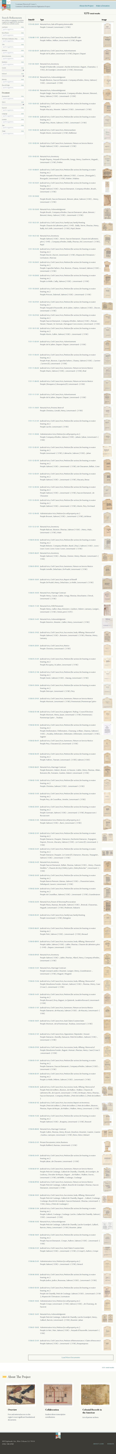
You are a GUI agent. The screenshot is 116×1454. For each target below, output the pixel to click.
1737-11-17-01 (33, 394)
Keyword (13, 108)
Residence (13, 62)
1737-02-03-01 (33, 51)
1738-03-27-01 (33, 1034)
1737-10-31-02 (33, 328)
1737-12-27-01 (33, 527)
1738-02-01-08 (33, 712)
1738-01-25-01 (33, 659)
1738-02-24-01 (33, 849)
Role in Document (13, 56)
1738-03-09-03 (33, 955)
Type (13, 125)
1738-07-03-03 (33, 1288)
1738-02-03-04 (33, 725)
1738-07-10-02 (33, 1301)
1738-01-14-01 (33, 619)
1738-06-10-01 (33, 1195)
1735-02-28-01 (33, 24)
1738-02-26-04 (33, 889)
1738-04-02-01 (33, 1074)
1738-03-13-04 (33, 981)
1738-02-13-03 (33, 794)
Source (13, 102)
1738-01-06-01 (33, 553)
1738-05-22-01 (33, 1142)
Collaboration (52, 1410)
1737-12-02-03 (33, 461)
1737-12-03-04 (33, 487)
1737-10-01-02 (33, 104)
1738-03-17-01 (33, 1008)
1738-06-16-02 (33, 1222)
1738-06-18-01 (33, 1235)
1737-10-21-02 (33, 236)
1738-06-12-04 (33, 1208)
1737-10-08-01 (33, 170)
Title (13, 44)
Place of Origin (13, 85)
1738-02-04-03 (33, 754)
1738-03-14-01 (33, 994)
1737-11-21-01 (33, 421)
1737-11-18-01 (33, 408)
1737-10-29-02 (33, 315)
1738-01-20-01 (33, 646)
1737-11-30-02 (33, 434)
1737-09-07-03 (33, 90)
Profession (13, 50)
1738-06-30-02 (33, 1275)
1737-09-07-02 (33, 77)
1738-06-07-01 (33, 1169)
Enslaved (13, 74)
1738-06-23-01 (33, 1248)
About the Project (86, 6)
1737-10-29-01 (33, 302)
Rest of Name (13, 33)
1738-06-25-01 (33, 1261)
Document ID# (13, 96)
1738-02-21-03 (33, 820)
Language (13, 114)
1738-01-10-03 (33, 593)
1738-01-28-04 (33, 685)
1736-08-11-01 (33, 37)
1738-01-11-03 (33, 606)
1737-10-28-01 (33, 262)
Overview (12, 1410)
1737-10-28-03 (33, 289)
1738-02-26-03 (33, 875)
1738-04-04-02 (33, 1087)
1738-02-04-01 (33, 741)
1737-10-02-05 (33, 156)
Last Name (13, 27)
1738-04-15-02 (33, 1116)
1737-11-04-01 (33, 355)
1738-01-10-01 (33, 580)
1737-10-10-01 (33, 183)
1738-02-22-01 (33, 833)
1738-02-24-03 (33, 862)
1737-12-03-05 (33, 500)
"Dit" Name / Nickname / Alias (13, 39)
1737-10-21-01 (33, 223)
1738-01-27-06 (33, 672)
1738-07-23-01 (33, 1341)
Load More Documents (71, 1357)
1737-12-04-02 (33, 513)
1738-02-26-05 (33, 902)
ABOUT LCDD (98, 1444)
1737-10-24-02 (33, 249)
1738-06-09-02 (33, 1182)
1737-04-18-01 (33, 64)
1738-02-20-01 (33, 807)
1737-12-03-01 (33, 474)
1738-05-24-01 (33, 1156)
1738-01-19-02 (33, 632)
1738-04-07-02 (33, 1103)
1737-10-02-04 (33, 143)
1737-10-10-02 (33, 196)
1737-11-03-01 (33, 342)
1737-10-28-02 (33, 275)
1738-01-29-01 (33, 699)
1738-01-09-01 (33, 566)
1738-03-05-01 (33, 915)
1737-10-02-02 (33, 117)
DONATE (110, 1444)
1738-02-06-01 (33, 767)
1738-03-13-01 (33, 968)
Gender (13, 68)
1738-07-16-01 (33, 1314)
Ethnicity (13, 79)
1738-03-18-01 (33, 1021)
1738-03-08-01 (33, 942)
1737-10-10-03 (33, 209)
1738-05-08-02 (33, 1129)
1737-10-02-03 (33, 130)
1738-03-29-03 (33, 1047)
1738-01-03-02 (33, 540)
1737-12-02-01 (33, 447)
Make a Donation (103, 6)
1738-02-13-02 (33, 780)
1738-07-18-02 (33, 1327)
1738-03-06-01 (33, 928)
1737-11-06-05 (33, 381)
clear (22, 27)
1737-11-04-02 (33, 368)
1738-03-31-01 (33, 1061)
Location (13, 119)
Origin (13, 131)
